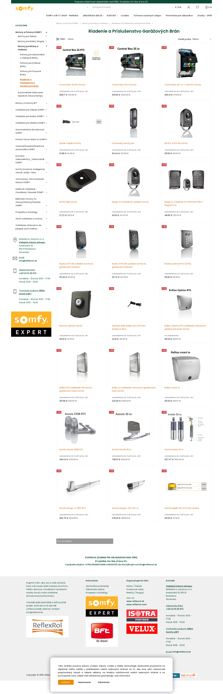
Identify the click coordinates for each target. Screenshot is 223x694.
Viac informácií (122, 675)
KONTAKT (111, 15)
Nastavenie (85, 682)
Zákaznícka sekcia (95, 589)
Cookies (125, 15)
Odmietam (104, 682)
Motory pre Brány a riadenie (28, 48)
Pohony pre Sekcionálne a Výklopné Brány (32, 56)
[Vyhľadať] (87, 7)
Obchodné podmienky (97, 586)
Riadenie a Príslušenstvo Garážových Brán (29, 83)
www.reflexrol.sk (135, 601)
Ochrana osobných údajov (147, 15)
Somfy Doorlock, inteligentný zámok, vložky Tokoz (30, 171)
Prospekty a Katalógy (26, 212)
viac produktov (67, 541)
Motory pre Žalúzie (27, 36)
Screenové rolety (135, 589)
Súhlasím (66, 682)
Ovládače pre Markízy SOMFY (30, 122)
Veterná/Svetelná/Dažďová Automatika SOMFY (30, 148)
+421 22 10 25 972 (27, 273)
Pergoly (140, 592)
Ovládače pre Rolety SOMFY (30, 116)
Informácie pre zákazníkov (179, 15)
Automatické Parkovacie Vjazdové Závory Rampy (30, 94)
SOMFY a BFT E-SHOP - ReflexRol (62, 15)
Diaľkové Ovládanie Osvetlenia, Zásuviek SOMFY (30, 191)
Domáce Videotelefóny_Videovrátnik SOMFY (30, 159)
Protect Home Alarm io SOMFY (31, 139)
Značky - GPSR (204, 15)
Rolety (129, 586)
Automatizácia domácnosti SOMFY (30, 131)
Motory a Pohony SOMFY (29, 32)
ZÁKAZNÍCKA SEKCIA (92, 15)
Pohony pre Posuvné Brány (30, 73)
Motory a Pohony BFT (26, 103)
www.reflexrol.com (136, 604)
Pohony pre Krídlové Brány (30, 65)
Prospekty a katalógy (97, 592)
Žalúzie (138, 586)
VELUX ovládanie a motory (29, 218)
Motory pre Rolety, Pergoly (31, 41)
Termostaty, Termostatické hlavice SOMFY (30, 181)
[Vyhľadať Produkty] (114, 7)
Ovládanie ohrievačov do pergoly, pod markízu (29, 227)
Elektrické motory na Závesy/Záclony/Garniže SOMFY (28, 202)
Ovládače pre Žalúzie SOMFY (30, 109)
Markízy (130, 592)
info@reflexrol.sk (28, 260)
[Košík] (208, 7)
